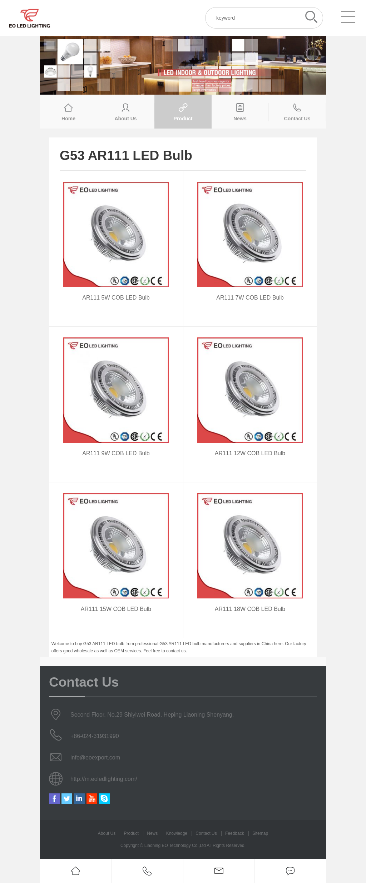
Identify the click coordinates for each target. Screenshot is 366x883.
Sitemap (260, 833)
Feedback (234, 833)
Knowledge (176, 833)
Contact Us (206, 833)
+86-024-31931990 (94, 736)
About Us (106, 833)
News (152, 833)
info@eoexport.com (95, 757)
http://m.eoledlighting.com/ (103, 779)
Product (131, 833)
